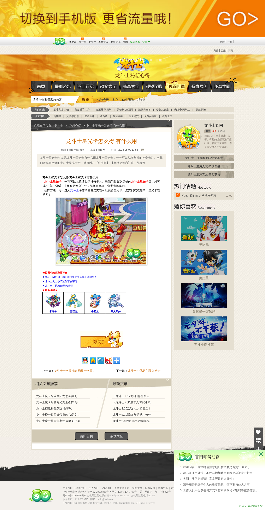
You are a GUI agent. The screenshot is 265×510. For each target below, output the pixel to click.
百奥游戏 (41, 39)
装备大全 (131, 86)
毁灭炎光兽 (144, 109)
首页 (31, 86)
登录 (222, 41)
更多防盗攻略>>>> (251, 506)
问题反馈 (150, 488)
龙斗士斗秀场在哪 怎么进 (59, 285)
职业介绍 (86, 86)
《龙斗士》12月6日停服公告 (131, 396)
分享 (258, 449)
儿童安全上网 (121, 488)
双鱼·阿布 (201, 109)
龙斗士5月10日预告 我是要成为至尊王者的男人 (71, 277)
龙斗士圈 (222, 82)
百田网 (60, 41)
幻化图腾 (128, 99)
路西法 (103, 116)
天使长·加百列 (124, 109)
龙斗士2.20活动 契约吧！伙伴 (132, 414)
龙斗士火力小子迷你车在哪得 (61, 281)
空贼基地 (89, 116)
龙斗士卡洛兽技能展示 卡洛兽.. (74, 370)
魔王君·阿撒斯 (103, 109)
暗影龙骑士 (162, 109)
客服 (223, 50)
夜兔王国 (167, 116)
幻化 (115, 99)
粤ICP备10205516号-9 (74, 495)
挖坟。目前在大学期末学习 (198, 195)
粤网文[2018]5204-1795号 (123, 491)
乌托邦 (57, 116)
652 (214, 131)
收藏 (230, 50)
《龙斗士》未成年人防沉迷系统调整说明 (134, 402)
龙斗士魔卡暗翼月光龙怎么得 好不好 (59, 402)
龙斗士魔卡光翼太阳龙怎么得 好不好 (59, 396)
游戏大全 (116, 436)
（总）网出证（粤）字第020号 (154, 491)
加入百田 (94, 488)
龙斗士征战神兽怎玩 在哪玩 (54, 408)
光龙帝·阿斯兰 (182, 109)
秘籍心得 (177, 86)
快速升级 (103, 99)
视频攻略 (154, 86)
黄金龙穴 (134, 116)
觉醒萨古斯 (150, 116)
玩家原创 (199, 86)
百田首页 (86, 436)
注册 (230, 41)
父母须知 (106, 488)
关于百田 (68, 488)
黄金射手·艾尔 (82, 109)
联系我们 (81, 488)
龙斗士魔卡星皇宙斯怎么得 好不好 (58, 421)
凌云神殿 (118, 116)
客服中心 (163, 488)
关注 (258, 440)
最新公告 (63, 86)
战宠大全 (108, 86)
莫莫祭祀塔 (72, 116)
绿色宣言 (137, 488)
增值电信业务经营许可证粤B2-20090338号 (86, 491)
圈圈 (207, 131)
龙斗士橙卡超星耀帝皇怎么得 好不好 (59, 414)
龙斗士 (132, 63)
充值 (215, 50)
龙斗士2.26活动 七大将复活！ (132, 408)
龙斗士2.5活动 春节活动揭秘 (131, 421)
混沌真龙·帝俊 (61, 109)
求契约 (141, 99)
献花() (98, 341)
